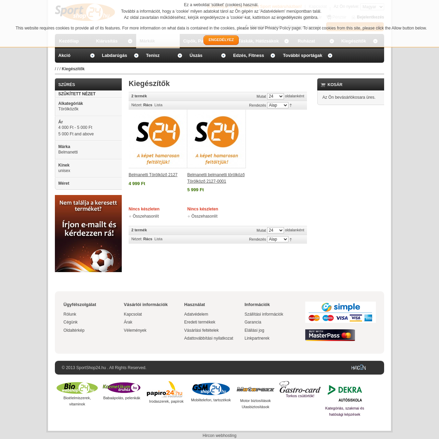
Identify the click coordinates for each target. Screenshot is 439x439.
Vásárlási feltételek (201, 330)
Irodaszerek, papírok (166, 401)
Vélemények (135, 330)
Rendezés (257, 105)
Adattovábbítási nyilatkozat (208, 338)
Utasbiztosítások (256, 407)
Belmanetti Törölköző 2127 (153, 174)
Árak (128, 322)
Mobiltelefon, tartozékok (211, 400)
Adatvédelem (196, 314)
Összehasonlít (146, 216)
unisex (64, 170)
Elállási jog (254, 330)
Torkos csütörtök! (300, 396)
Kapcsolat (133, 314)
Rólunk (69, 314)
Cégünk (70, 322)
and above (76, 134)
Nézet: (136, 105)
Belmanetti (68, 152)
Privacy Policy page (283, 28)
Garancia (253, 322)
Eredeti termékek (199, 322)
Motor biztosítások (255, 401)
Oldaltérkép (73, 330)
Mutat (261, 96)
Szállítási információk (264, 314)
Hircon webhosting (220, 435)
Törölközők (68, 109)
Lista (158, 105)
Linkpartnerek (257, 338)
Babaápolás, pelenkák (121, 398)
